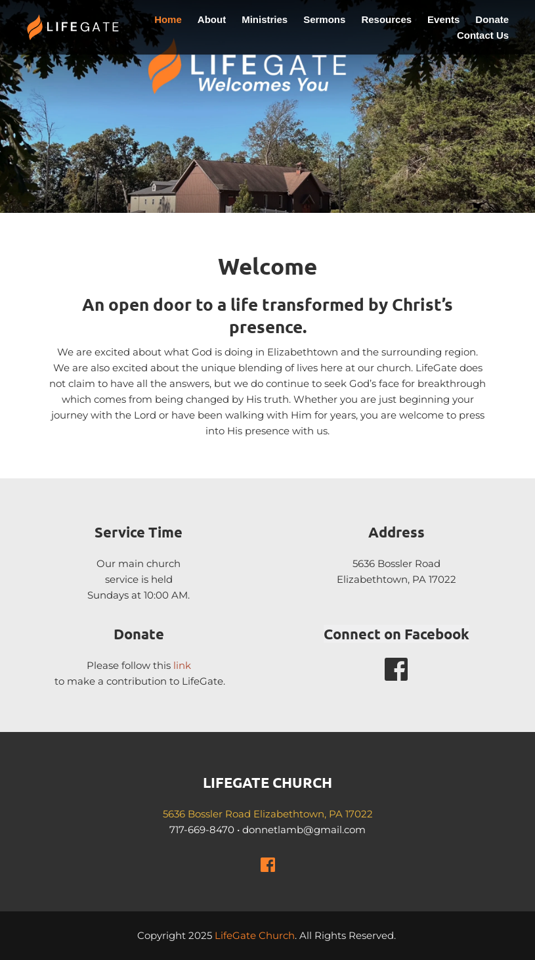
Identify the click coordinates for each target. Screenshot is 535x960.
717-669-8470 (201, 829)
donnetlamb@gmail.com (304, 829)
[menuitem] (168, 20)
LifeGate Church (255, 935)
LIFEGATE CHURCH (267, 782)
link (182, 665)
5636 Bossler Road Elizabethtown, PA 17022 (268, 814)
